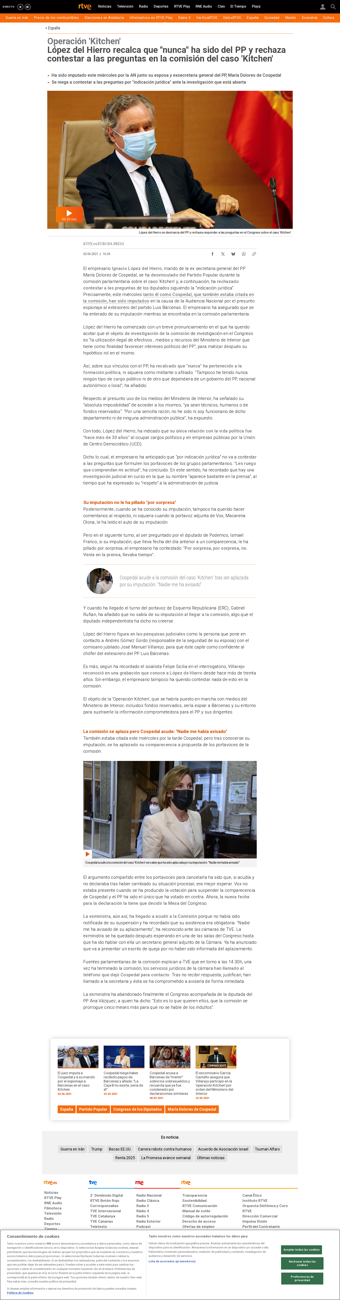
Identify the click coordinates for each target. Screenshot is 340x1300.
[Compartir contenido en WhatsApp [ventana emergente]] (244, 253)
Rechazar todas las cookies (302, 1263)
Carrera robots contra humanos (165, 1149)
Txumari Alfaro (267, 1149)
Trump (96, 1149)
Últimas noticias (211, 1157)
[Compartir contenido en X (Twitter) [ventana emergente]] (223, 253)
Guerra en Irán (72, 1149)
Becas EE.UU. (120, 1149)
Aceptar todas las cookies (301, 1249)
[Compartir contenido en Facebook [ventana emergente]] (212, 253)
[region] (170, 1265)
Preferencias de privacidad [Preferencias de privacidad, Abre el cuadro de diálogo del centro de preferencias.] (302, 1278)
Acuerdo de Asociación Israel (223, 1149)
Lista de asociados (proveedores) (172, 1261)
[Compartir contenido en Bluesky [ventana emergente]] (233, 253)
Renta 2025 (125, 1157)
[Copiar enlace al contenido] (254, 253)
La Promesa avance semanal (166, 1157)
